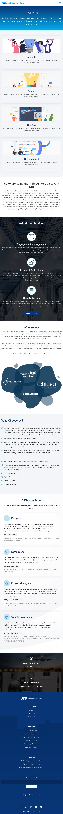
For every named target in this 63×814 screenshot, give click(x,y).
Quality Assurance (31, 741)
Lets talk (31, 714)
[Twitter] (26, 807)
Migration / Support (31, 747)
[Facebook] (22, 807)
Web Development (31, 731)
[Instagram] (31, 807)
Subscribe (31, 787)
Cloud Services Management (31, 737)
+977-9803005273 (31, 764)
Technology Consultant (31, 744)
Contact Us (31, 717)
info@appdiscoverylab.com (31, 761)
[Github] (41, 807)
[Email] (31, 782)
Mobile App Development (31, 734)
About (31, 710)
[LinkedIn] (36, 807)
